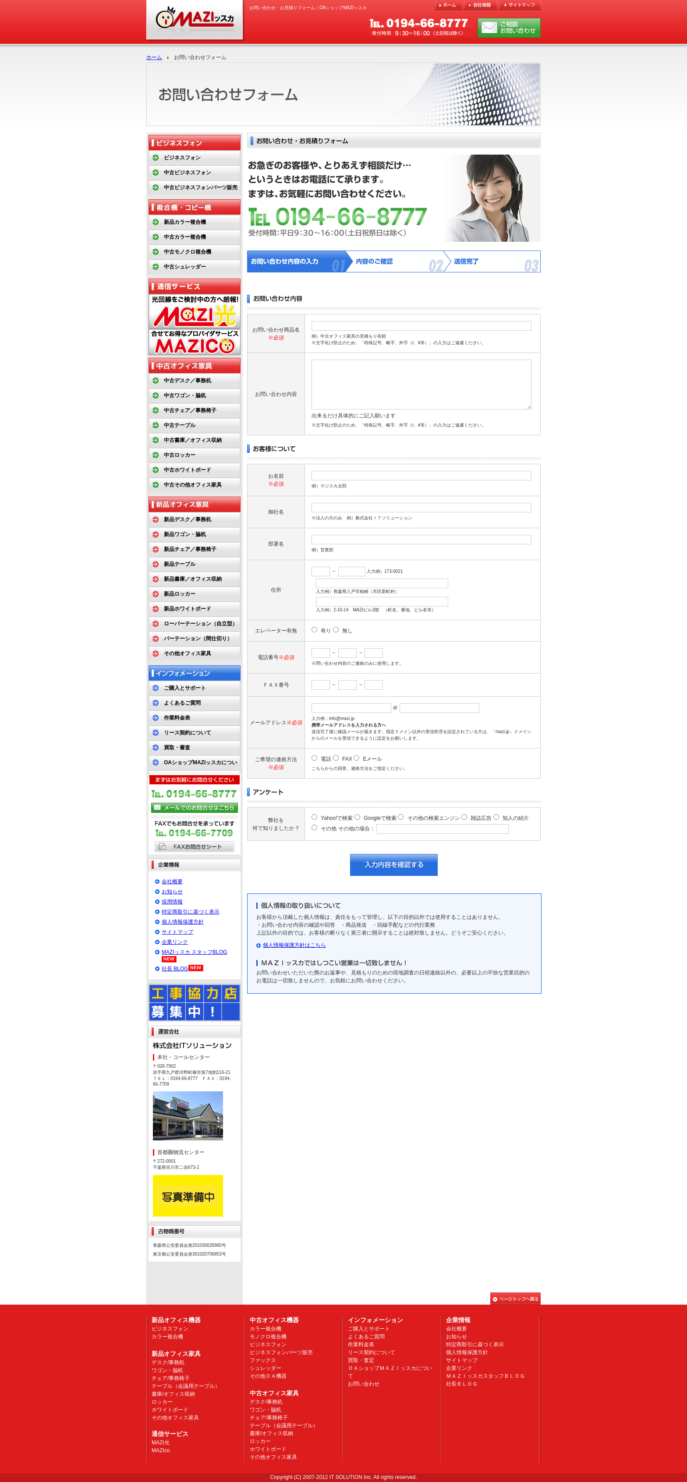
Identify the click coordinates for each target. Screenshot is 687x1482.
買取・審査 (177, 748)
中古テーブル (179, 425)
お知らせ (172, 892)
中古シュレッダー (185, 267)
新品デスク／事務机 (187, 519)
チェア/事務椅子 (171, 1378)
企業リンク (175, 942)
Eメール (372, 759)
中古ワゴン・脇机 (185, 395)
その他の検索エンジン (433, 818)
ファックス (263, 1360)
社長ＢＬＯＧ (462, 1384)
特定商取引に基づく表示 (191, 912)
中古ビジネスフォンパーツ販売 (200, 187)
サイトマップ (177, 932)
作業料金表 (177, 718)
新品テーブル (179, 564)
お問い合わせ (363, 1384)
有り (326, 631)
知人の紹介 (516, 818)
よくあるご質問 (182, 703)
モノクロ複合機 (268, 1337)
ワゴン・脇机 (167, 1370)
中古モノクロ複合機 (187, 252)
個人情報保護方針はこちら (294, 945)
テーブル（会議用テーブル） (186, 1386)
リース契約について (187, 733)
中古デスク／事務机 (187, 381)
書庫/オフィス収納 (173, 1394)
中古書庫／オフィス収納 (193, 440)
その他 (328, 829)
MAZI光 (161, 1443)
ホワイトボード (170, 1410)
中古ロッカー (179, 455)
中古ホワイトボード (187, 470)
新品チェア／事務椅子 (190, 549)
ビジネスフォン (182, 158)
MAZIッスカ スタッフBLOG (194, 952)
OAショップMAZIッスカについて (193, 769)
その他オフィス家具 (187, 653)
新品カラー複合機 (185, 222)
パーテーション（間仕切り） (198, 638)
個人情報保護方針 (183, 922)
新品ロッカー (179, 594)
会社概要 (172, 882)
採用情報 (172, 902)
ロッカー (162, 1402)
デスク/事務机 (168, 1362)
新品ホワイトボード (187, 609)
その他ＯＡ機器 (268, 1376)
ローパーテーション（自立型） (200, 624)
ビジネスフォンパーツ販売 (281, 1352)
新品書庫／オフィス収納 (193, 579)
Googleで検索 (380, 818)
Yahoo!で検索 (337, 818)
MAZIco (161, 1450)
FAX (347, 759)
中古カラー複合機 (185, 237)
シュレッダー (265, 1368)
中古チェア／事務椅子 (190, 410)
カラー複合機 (167, 1337)
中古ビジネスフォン (187, 172)
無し (347, 631)
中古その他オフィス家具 (193, 485)
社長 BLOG (175, 969)
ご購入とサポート (185, 688)
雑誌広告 (481, 818)
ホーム (154, 57)
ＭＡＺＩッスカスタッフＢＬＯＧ (485, 1376)
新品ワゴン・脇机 (185, 534)
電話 (326, 759)
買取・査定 (361, 1360)
